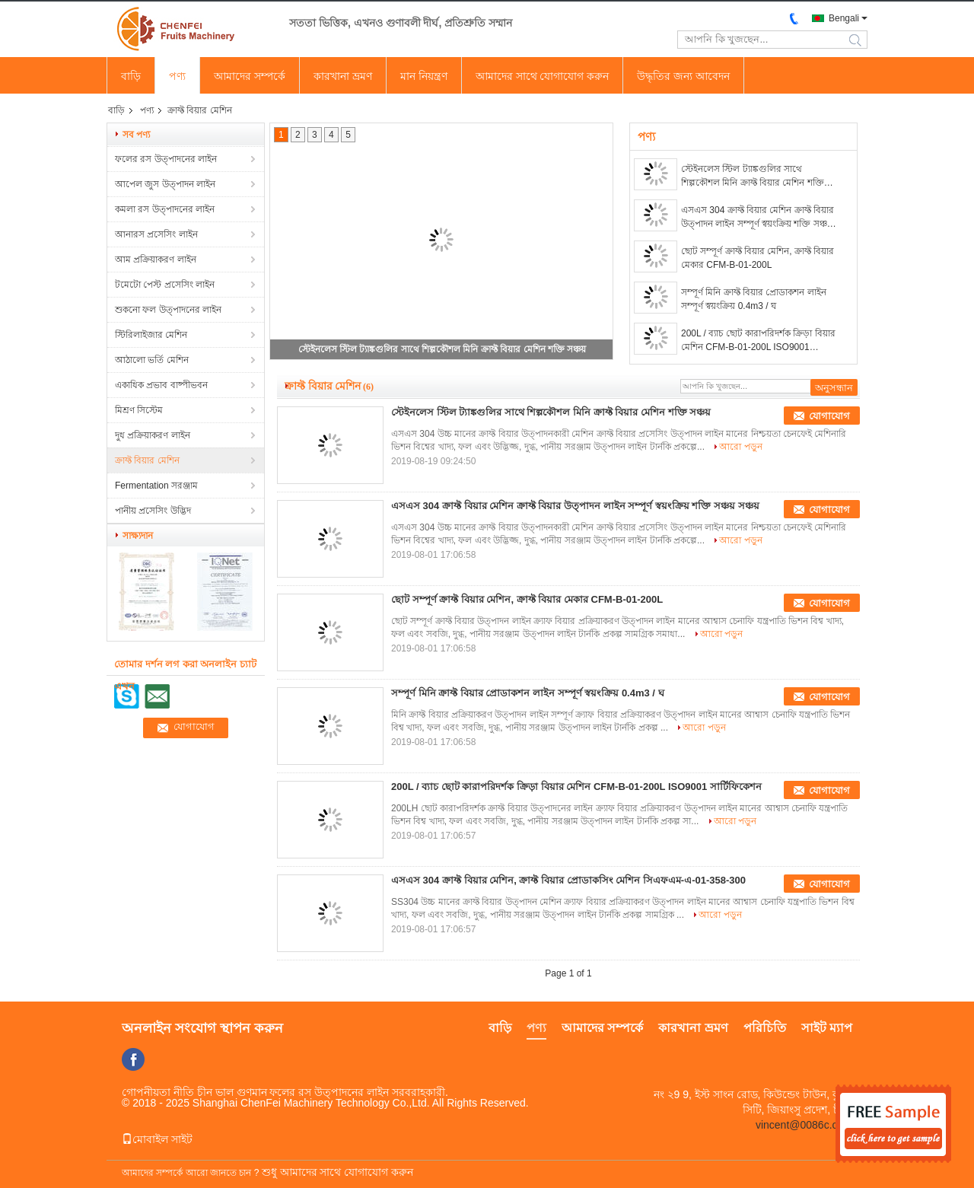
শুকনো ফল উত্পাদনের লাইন (168, 309)
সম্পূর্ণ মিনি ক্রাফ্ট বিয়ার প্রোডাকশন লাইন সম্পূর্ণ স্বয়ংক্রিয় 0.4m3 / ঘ (753, 299)
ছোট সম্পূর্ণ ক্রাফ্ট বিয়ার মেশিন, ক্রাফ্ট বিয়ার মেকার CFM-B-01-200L (757, 258)
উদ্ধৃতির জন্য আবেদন (683, 76)
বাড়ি (131, 76)
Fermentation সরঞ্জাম (156, 485)
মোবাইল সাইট (157, 1139)
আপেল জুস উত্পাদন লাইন (165, 184)
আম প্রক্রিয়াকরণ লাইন (155, 259)
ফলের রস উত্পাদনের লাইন (166, 159)
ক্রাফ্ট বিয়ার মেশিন (147, 460)
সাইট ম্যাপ (826, 1027)
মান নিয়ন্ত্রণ (423, 76)
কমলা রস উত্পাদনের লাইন (165, 209)
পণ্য (177, 76)
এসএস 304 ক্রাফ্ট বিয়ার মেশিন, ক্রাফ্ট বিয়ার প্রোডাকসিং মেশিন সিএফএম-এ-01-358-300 (568, 880)
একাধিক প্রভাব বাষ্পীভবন (161, 385)
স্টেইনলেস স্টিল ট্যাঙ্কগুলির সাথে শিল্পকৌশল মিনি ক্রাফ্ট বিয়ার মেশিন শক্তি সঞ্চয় (442, 349)
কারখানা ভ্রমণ (343, 76)
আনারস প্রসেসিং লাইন (156, 234)
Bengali (844, 18)
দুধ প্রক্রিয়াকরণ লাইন (152, 435)
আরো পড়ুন (740, 446)
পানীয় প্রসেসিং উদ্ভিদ (153, 510)
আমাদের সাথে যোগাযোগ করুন (543, 76)
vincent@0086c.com (804, 1125)
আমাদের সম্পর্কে (249, 76)
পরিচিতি (764, 1027)
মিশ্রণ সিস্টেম (139, 410)
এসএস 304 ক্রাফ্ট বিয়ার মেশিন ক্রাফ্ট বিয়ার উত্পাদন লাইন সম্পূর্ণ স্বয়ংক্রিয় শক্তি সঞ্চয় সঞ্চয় (757, 218)
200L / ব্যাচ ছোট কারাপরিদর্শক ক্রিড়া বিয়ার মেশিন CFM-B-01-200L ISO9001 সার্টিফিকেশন (758, 341)
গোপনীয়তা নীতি (158, 1092)
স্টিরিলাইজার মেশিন (151, 335)
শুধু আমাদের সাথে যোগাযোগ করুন (338, 1172)
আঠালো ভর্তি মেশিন (152, 360)
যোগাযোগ (829, 416)
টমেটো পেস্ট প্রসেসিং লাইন (165, 284)
